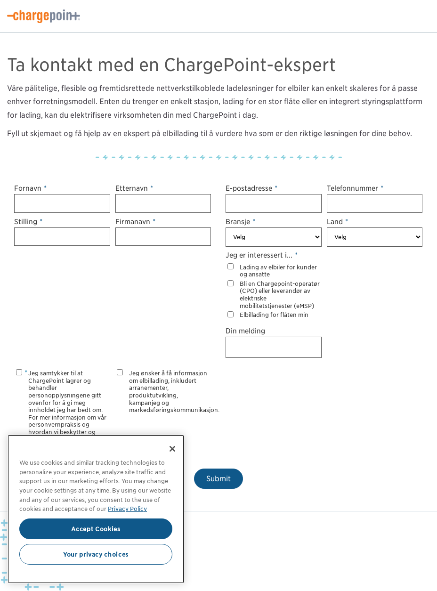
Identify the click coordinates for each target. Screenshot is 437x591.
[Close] (172, 448)
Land (337, 221)
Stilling (28, 221)
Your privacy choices (96, 554)
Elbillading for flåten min (274, 314)
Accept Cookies (95, 529)
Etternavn (134, 188)
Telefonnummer (355, 188)
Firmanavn (135, 221)
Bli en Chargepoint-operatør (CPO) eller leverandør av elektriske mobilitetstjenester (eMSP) (280, 294)
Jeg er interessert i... (262, 255)
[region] (96, 509)
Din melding (245, 330)
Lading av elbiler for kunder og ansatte (278, 271)
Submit (218, 478)
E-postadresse (251, 188)
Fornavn (30, 188)
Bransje (240, 221)
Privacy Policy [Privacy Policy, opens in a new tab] (127, 508)
